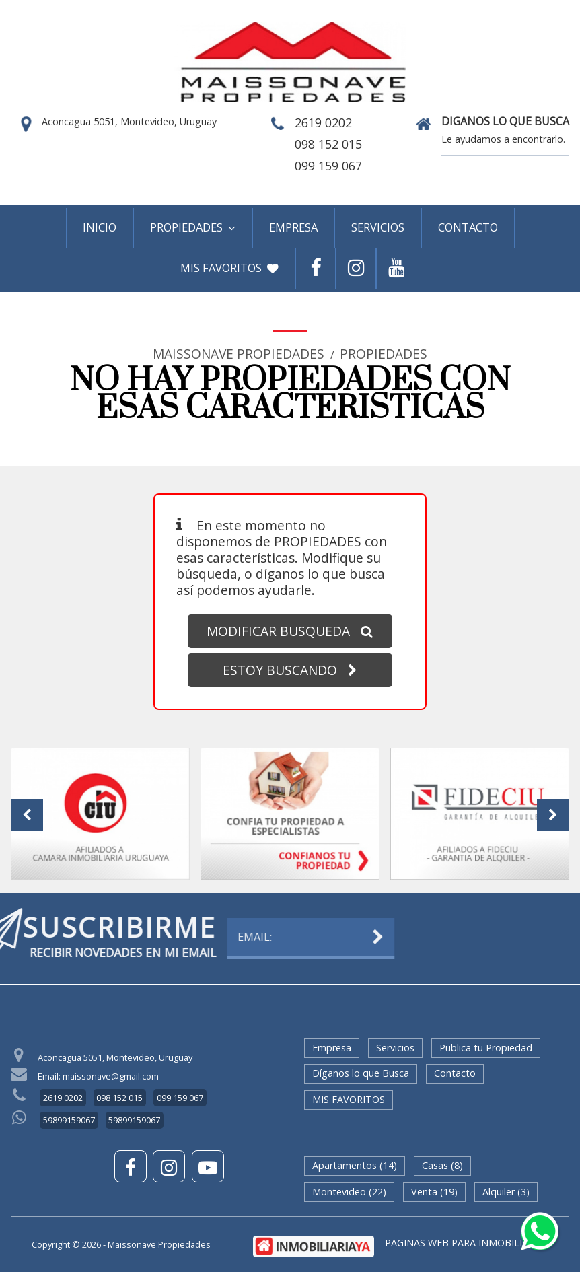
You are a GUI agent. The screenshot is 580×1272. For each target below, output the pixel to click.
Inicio (99, 227)
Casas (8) (442, 1165)
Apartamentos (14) (354, 1165)
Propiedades (192, 227)
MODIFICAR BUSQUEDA (290, 631)
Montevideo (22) (349, 1191)
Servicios (377, 227)
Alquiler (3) (506, 1191)
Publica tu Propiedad (485, 1047)
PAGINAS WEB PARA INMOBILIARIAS (466, 1242)
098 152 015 (328, 144)
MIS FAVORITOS (229, 267)
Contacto (468, 227)
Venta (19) (434, 1191)
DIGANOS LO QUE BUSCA (505, 122)
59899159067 (69, 1120)
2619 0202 (323, 122)
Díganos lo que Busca (360, 1073)
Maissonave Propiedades (238, 354)
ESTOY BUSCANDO (290, 670)
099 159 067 (328, 165)
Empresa (293, 227)
